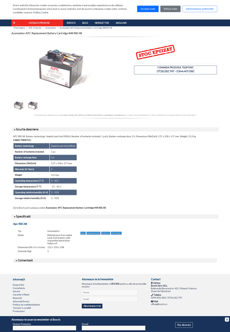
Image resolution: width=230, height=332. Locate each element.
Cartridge (116, 233)
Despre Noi (18, 284)
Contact (155, 279)
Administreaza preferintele (200, 9)
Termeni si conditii (22, 308)
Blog (85, 23)
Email (85, 324)
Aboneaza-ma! (92, 306)
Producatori (19, 311)
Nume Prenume (22, 324)
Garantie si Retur (21, 294)
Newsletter (102, 23)
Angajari (121, 23)
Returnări (17, 298)
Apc (83, 233)
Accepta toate (148, 9)
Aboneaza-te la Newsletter (97, 279)
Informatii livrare (21, 301)
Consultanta (19, 288)
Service (16, 291)
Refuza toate (170, 9)
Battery (105, 233)
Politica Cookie (40, 12)
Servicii (71, 23)
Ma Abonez (184, 325)
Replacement (93, 233)
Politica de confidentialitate (26, 304)
